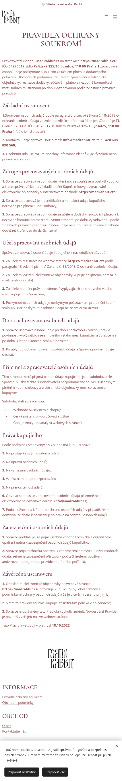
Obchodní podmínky (18, 702)
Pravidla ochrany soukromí (22, 697)
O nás (6, 725)
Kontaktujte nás (14, 731)
